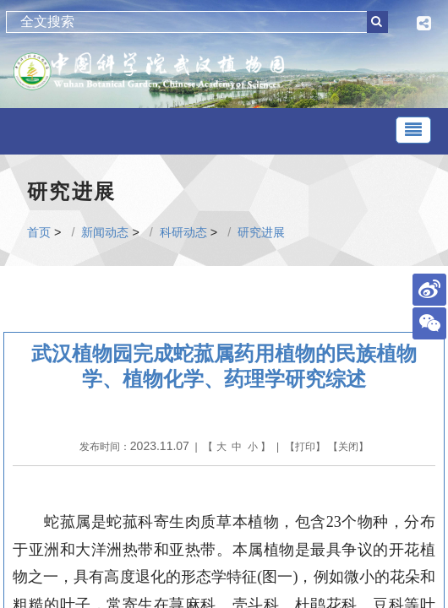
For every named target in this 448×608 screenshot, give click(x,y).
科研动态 (183, 232)
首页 (39, 232)
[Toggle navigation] (413, 130)
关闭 (348, 447)
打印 (305, 447)
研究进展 (261, 232)
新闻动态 (104, 232)
